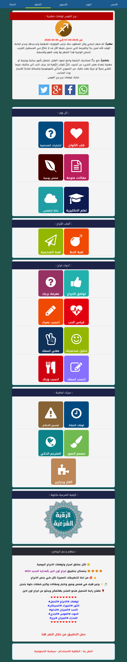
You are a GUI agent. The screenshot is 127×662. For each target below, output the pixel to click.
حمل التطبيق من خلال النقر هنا (64, 634)
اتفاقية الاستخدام (69, 651)
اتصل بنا (88, 651)
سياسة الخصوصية (45, 651)
